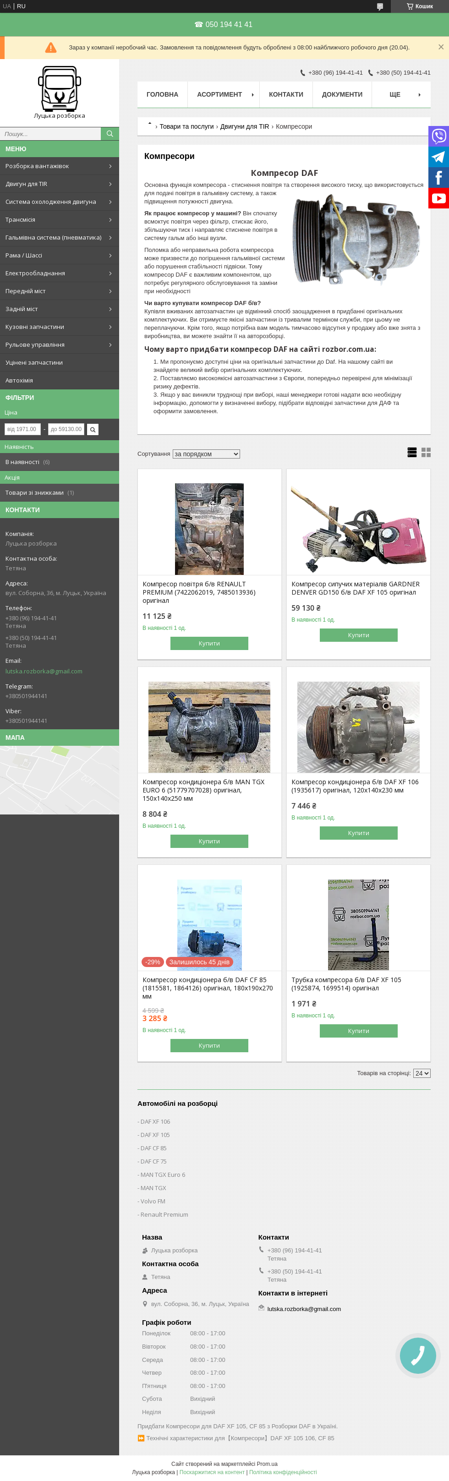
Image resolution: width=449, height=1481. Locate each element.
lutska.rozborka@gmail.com (43, 671)
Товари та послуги (186, 126)
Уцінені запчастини (34, 362)
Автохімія (19, 380)
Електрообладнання (35, 273)
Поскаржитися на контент (212, 1472)
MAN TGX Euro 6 (163, 1174)
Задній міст (21, 309)
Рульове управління (35, 344)
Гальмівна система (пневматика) (53, 237)
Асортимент (219, 94)
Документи (342, 94)
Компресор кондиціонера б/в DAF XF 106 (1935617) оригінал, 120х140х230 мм (355, 786)
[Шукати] (110, 134)
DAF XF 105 (155, 1135)
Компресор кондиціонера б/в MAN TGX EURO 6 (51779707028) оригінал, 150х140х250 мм (203, 790)
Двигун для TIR (26, 184)
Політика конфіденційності (283, 1472)
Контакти (286, 94)
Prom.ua (267, 1464)
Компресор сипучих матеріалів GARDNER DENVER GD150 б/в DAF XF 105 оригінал (355, 588)
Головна (162, 94)
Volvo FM (153, 1201)
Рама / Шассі (23, 255)
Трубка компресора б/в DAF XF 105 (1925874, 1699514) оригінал (346, 984)
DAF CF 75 (154, 1161)
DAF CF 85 (154, 1148)
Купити (209, 643)
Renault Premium (164, 1214)
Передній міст (25, 291)
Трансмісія (20, 219)
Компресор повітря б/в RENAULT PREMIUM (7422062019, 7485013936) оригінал (199, 592)
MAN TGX (153, 1188)
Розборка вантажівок (37, 166)
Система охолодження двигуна (50, 201)
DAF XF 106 (155, 1121)
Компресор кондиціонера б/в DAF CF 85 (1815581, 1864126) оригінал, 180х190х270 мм (207, 988)
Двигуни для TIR (244, 126)
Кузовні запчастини (34, 326)
